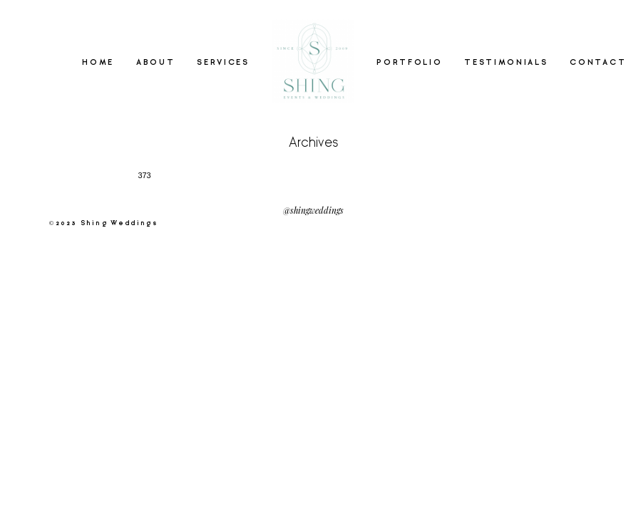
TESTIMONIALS (506, 62)
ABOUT (155, 62)
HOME (98, 62)
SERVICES (223, 62)
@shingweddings (313, 210)
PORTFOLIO (409, 62)
